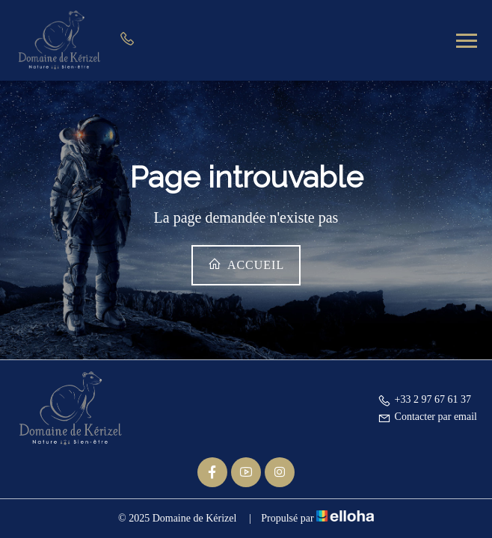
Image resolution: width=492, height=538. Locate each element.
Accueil (246, 264)
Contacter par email (427, 416)
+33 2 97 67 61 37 (424, 399)
